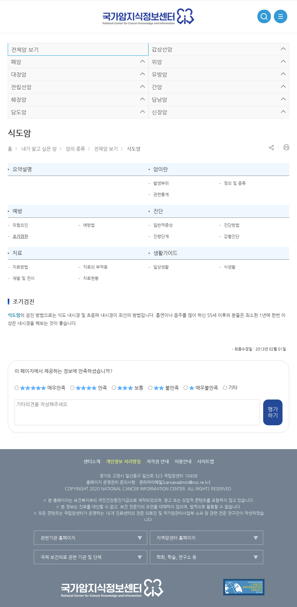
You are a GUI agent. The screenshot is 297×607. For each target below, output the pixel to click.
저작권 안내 (158, 461)
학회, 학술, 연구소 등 (176, 557)
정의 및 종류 (235, 183)
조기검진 (20, 236)
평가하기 (273, 412)
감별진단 (231, 236)
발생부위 (161, 183)
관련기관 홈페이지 (58, 537)
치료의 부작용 (95, 267)
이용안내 (183, 461)
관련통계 (161, 194)
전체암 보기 (106, 148)
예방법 (89, 225)
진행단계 (161, 236)
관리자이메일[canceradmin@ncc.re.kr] (175, 482)
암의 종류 (75, 148)
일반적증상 (163, 225)
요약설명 (22, 169)
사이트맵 (205, 461)
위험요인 (20, 225)
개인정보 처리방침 (123, 461)
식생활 (229, 267)
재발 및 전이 (23, 278)
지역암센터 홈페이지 (176, 537)
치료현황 (91, 278)
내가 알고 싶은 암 (39, 148)
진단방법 (231, 225)
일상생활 (161, 267)
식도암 (133, 148)
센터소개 (91, 461)
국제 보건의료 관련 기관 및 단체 (71, 557)
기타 (232, 387)
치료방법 (20, 267)
